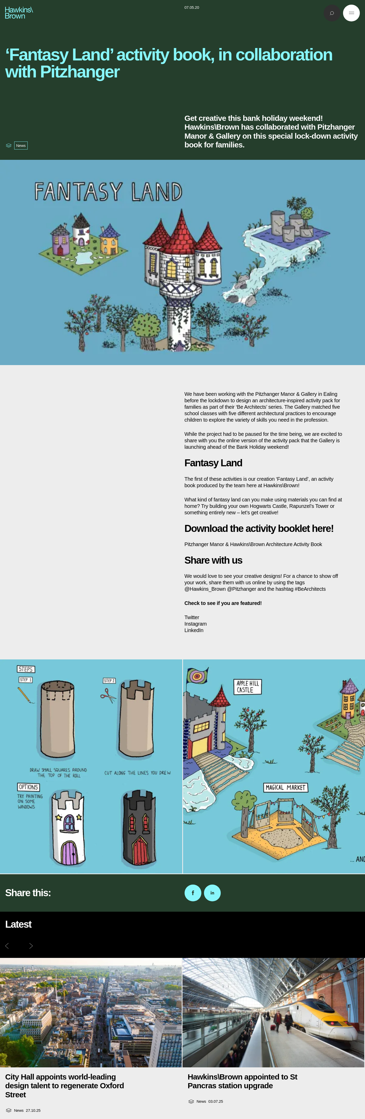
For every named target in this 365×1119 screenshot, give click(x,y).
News (21, 145)
